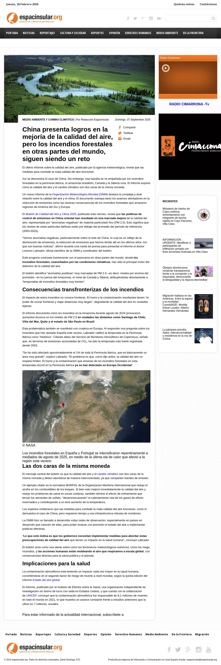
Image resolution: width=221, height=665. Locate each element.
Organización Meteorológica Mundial (75, 194)
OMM (103, 194)
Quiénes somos (184, 4)
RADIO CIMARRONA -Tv (189, 104)
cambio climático (107, 474)
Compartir (129, 127)
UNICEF (31, 595)
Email (126, 138)
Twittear (128, 133)
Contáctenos (208, 4)
